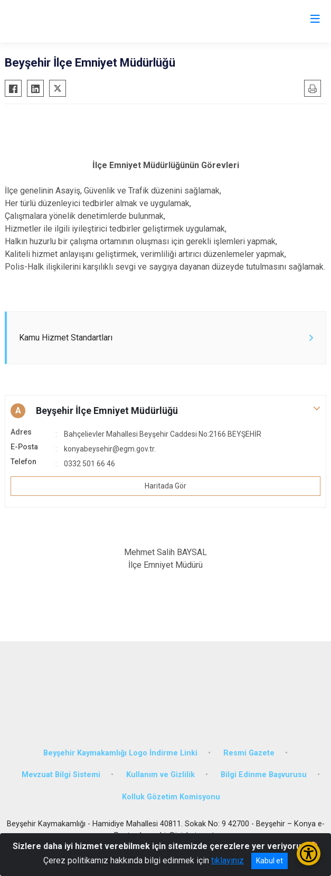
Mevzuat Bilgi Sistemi (61, 774)
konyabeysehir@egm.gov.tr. (110, 449)
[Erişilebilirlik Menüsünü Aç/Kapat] (308, 853)
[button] (165, 410)
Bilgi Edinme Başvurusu (264, 774)
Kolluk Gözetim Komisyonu (171, 796)
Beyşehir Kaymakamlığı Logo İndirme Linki (120, 753)
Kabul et (269, 860)
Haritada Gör (165, 486)
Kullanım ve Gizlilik (160, 774)
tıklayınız (227, 860)
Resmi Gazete (249, 753)
